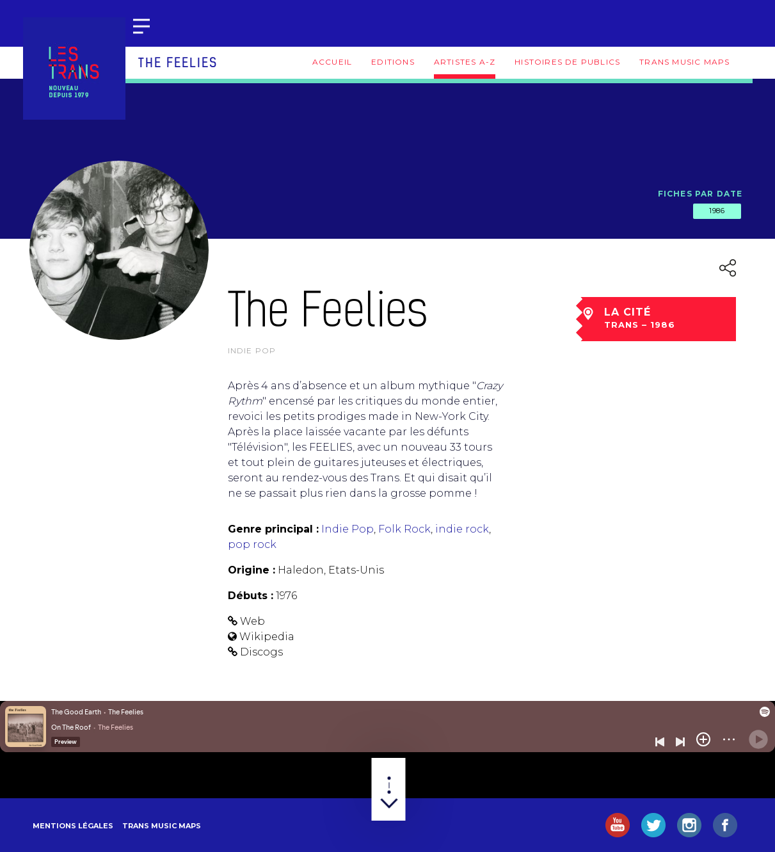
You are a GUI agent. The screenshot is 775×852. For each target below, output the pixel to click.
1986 (716, 210)
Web (252, 621)
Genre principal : (273, 529)
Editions (393, 62)
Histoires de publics (567, 62)
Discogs (261, 652)
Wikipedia (266, 637)
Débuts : (250, 596)
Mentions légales (73, 825)
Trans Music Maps (684, 62)
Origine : (251, 570)
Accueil (332, 62)
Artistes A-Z (464, 62)
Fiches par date (700, 193)
